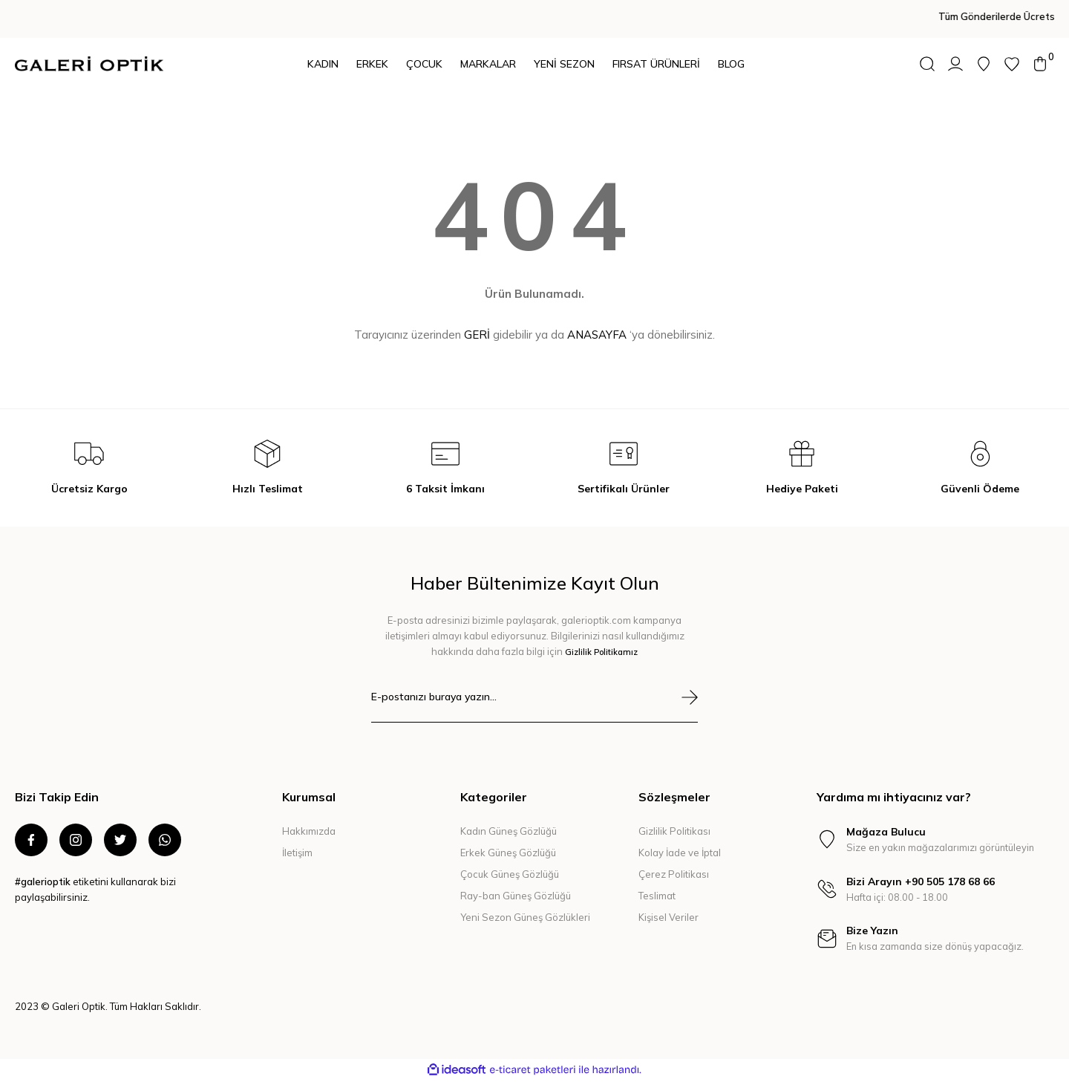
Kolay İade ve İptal (679, 852)
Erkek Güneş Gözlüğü (508, 852)
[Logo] (89, 63)
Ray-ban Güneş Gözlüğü (515, 896)
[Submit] (689, 697)
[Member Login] (955, 64)
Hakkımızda (309, 831)
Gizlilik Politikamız (601, 651)
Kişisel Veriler (668, 917)
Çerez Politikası (673, 874)
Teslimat (657, 896)
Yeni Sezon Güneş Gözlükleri (525, 917)
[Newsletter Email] (534, 706)
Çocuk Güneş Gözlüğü (509, 874)
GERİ (477, 334)
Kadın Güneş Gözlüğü (508, 831)
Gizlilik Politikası (674, 831)
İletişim (297, 852)
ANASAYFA (597, 334)
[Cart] (1040, 64)
